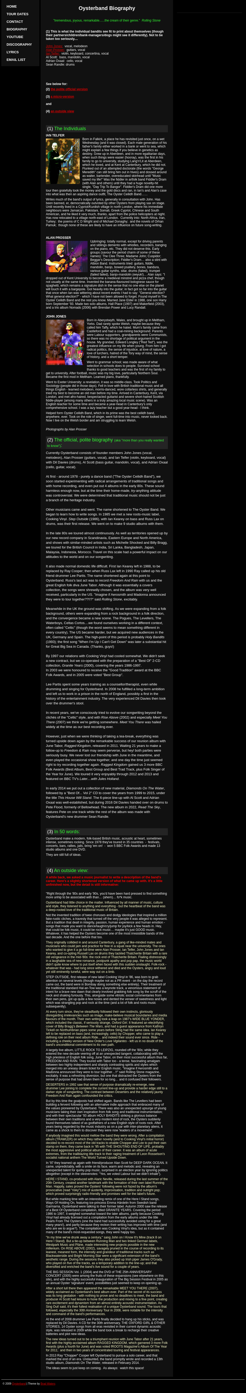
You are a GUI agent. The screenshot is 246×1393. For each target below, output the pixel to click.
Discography (19, 44)
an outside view (62, 111)
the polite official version (69, 89)
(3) (63, 831)
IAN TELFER (55, 135)
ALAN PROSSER (58, 238)
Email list (16, 60)
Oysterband (19, 1383)
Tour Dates (17, 14)
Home (12, 6)
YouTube (15, 37)
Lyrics (13, 52)
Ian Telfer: (53, 53)
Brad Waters (48, 1383)
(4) (67, 870)
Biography (17, 29)
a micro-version (62, 96)
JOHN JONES (56, 316)
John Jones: (54, 46)
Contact (15, 22)
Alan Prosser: (55, 50)
